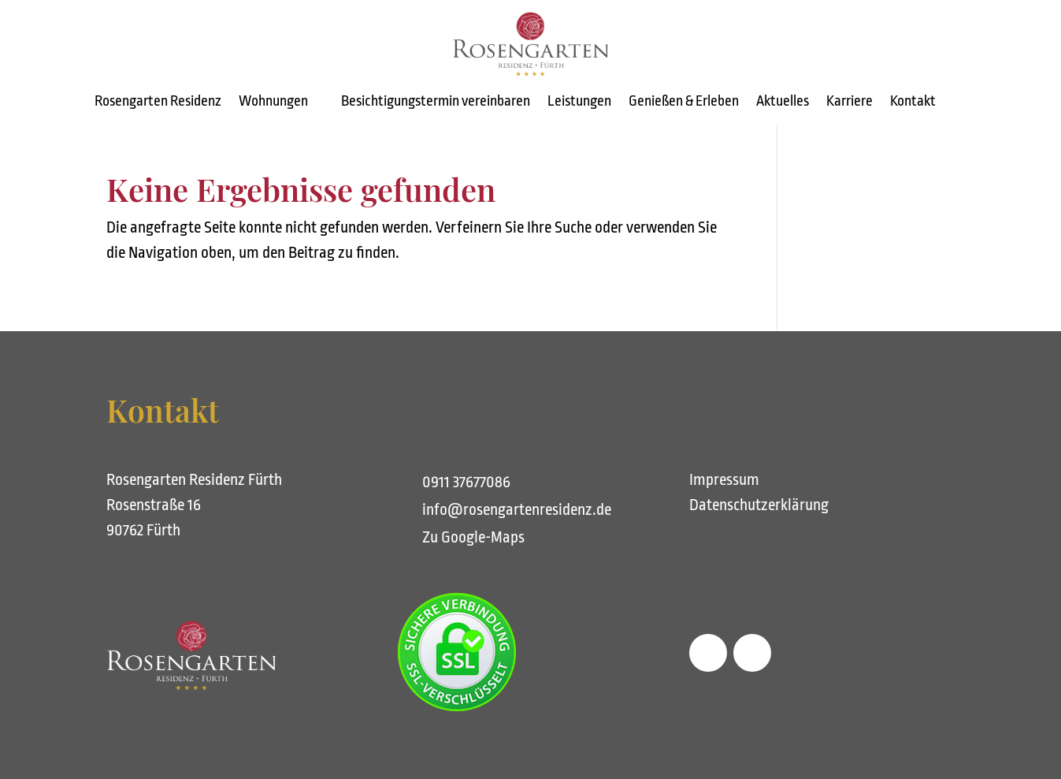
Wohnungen (273, 102)
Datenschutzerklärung (759, 505)
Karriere (849, 102)
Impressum (724, 480)
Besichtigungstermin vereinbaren (435, 102)
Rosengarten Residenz (158, 102)
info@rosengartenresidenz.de (516, 510)
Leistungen (579, 102)
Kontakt (913, 102)
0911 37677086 (466, 482)
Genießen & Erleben (684, 102)
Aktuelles (782, 102)
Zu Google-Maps (473, 537)
